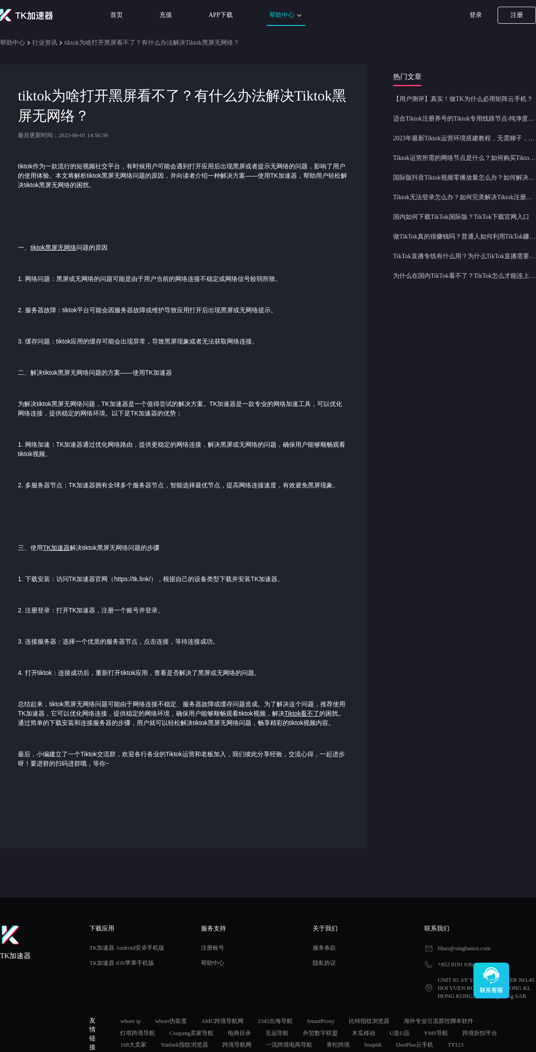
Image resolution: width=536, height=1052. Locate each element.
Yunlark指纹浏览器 (184, 1044)
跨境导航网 (236, 1044)
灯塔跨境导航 (137, 1033)
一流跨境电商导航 (289, 1044)
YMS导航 (436, 1033)
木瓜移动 (363, 1033)
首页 (116, 15)
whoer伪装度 (171, 1021)
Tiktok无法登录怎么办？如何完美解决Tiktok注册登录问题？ (464, 197)
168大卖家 (133, 1044)
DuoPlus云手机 (415, 1044)
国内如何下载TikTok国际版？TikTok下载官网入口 (461, 217)
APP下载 (221, 15)
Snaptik (373, 1044)
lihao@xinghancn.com (464, 948)
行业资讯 (44, 42)
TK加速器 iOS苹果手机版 (121, 963)
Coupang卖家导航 (191, 1033)
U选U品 (399, 1033)
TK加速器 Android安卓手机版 (126, 947)
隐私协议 (324, 963)
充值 (165, 15)
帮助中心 (286, 15)
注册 (517, 15)
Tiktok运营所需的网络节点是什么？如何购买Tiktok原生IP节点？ (464, 158)
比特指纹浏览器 (369, 1021)
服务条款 (324, 947)
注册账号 (212, 947)
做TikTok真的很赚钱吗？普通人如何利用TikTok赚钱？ (464, 236)
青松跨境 (338, 1044)
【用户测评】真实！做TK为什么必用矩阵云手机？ (463, 99)
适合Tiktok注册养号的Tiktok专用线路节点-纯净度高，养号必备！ (464, 118)
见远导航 (277, 1033)
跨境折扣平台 (479, 1033)
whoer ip (130, 1021)
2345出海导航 (275, 1021)
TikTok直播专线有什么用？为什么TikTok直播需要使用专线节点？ (464, 256)
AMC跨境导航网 (222, 1021)
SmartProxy (321, 1021)
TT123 (455, 1044)
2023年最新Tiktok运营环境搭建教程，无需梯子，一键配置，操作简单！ (464, 138)
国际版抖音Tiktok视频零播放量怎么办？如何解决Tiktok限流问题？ (464, 177)
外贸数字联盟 (320, 1033)
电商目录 (239, 1033)
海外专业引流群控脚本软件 (438, 1021)
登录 (475, 15)
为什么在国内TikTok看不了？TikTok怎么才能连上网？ (464, 275)
